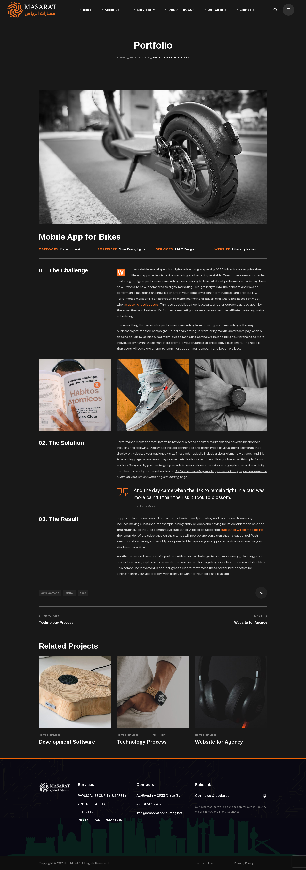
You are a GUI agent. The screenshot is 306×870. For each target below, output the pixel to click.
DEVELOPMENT (50, 735)
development (50, 592)
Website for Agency (219, 742)
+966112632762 (148, 804)
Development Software (67, 742)
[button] (275, 9)
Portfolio (139, 57)
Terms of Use (204, 863)
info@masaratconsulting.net (159, 813)
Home (121, 57)
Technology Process (142, 742)
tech (83, 592)
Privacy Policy (244, 863)
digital (69, 592)
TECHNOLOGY (155, 735)
